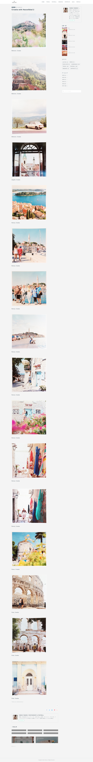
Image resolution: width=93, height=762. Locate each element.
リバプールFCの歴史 (72, 33)
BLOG (73, 1)
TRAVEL (48, 1)
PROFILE (78, 1)
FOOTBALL (54, 1)
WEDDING (61, 1)
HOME (43, 1)
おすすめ (65, 62)
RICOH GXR (66, 64)
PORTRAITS (67, 1)
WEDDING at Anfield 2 (73, 28)
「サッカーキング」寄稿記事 (74, 51)
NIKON (72, 62)
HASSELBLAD (75, 64)
